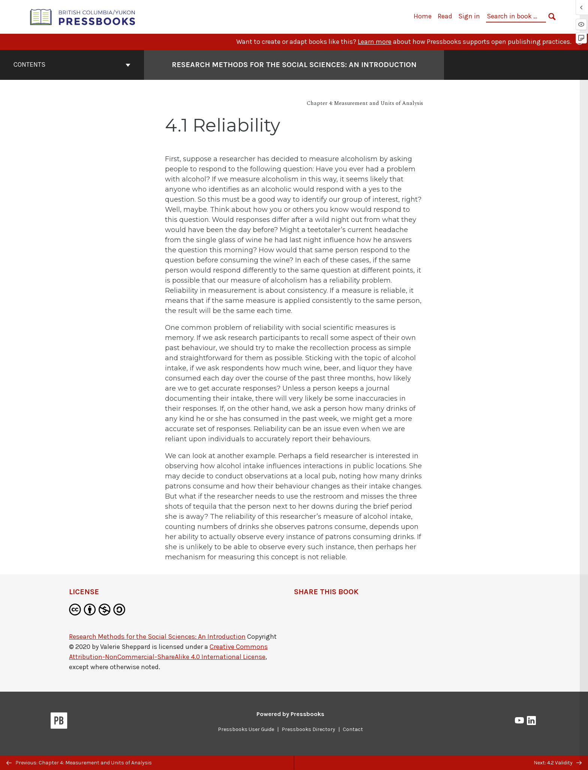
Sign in (469, 16)
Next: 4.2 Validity (558, 763)
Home (423, 16)
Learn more (375, 41)
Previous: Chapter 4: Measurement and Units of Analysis (79, 763)
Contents (72, 64)
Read (445, 16)
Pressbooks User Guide (246, 729)
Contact (353, 729)
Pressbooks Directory (308, 729)
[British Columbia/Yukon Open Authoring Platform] (83, 16)
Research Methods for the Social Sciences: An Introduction (157, 636)
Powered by (290, 714)
